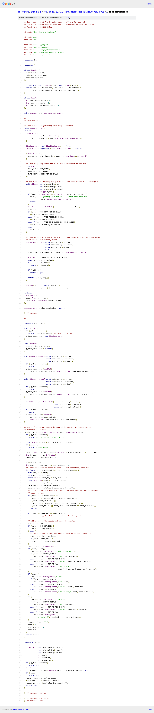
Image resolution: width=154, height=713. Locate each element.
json (150, 709)
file (67, 18)
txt (143, 709)
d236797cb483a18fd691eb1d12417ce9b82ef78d (80, 11)
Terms (27, 709)
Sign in (149, 4)
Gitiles (14, 709)
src (45, 11)
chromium (23, 11)
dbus (51, 11)
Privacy (21, 709)
